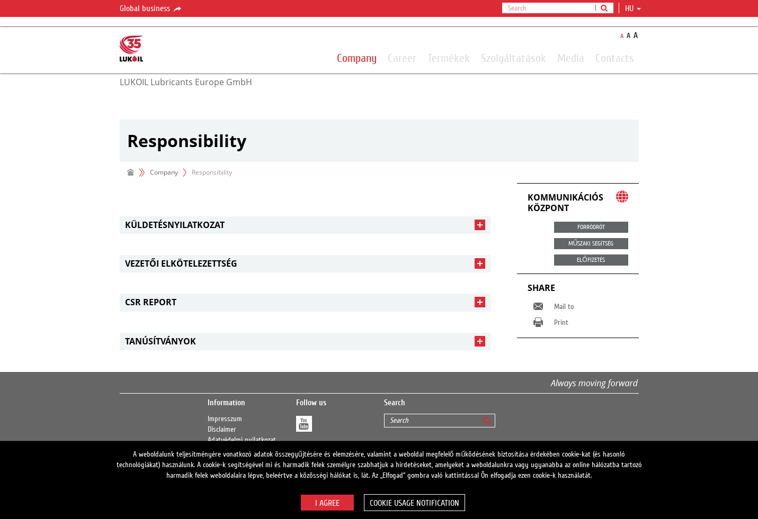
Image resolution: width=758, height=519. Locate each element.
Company (357, 57)
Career (402, 57)
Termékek (448, 57)
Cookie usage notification (414, 503)
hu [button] (633, 8)
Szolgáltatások (513, 57)
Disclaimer (222, 429)
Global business (151, 9)
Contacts (614, 57)
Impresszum (225, 419)
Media (570, 57)
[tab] (305, 225)
